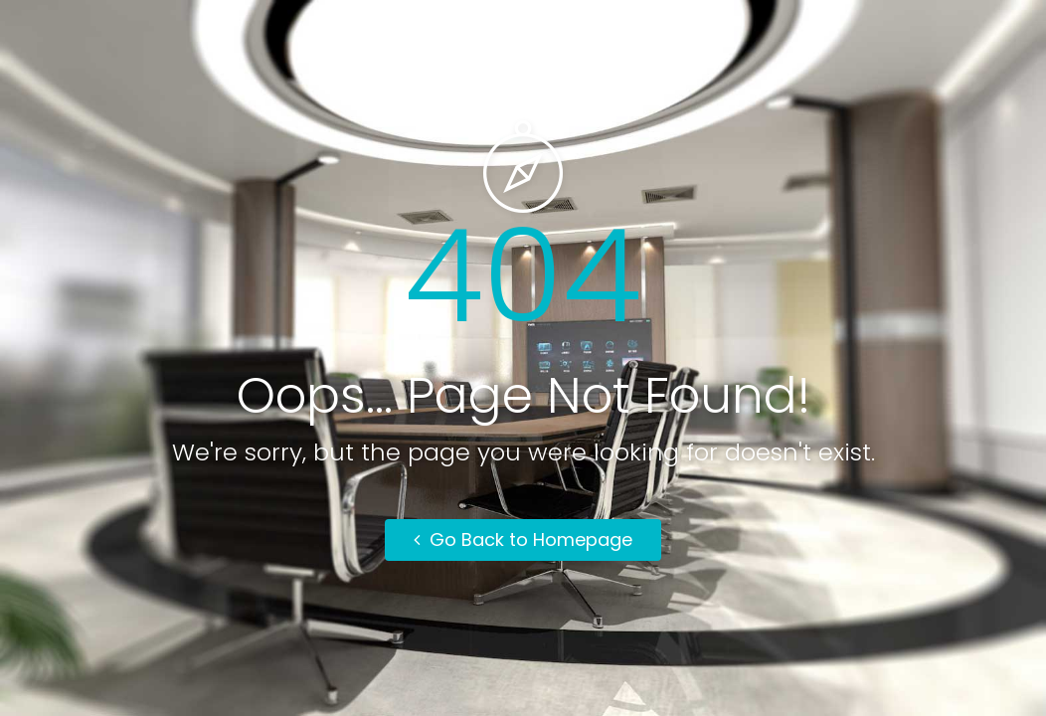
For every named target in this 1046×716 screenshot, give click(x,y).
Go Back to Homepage (523, 539)
